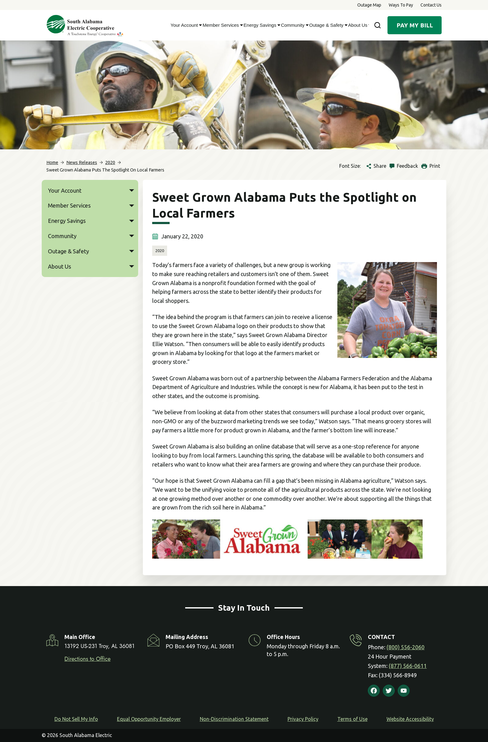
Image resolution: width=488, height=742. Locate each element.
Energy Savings (261, 25)
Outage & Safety (327, 25)
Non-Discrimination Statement (234, 719)
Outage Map (369, 4)
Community (293, 25)
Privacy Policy (303, 719)
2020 (159, 250)
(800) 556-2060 (406, 647)
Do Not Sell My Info (76, 719)
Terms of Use (352, 719)
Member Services (222, 25)
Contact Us (431, 4)
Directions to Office (87, 659)
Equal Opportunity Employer (149, 719)
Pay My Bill (414, 25)
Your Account (185, 25)
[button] (132, 190)
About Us (358, 25)
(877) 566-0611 (408, 666)
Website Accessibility (410, 719)
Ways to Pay (401, 4)
